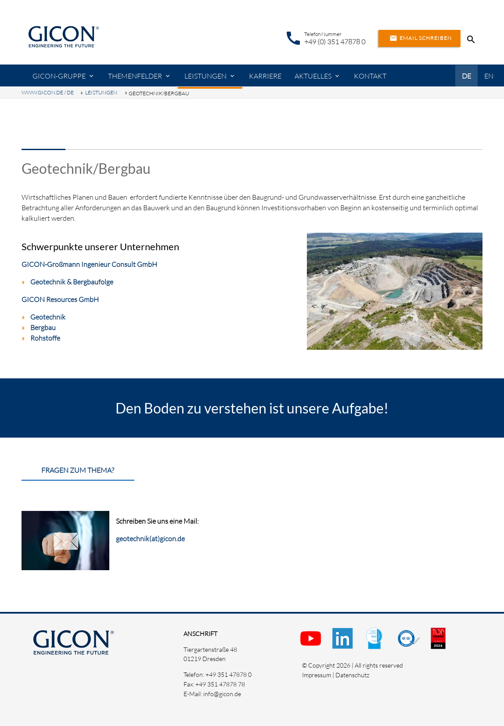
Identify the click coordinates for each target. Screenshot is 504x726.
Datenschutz (352, 675)
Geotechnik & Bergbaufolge (71, 281)
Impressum (316, 675)
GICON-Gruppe (59, 76)
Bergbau (43, 327)
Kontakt (370, 76)
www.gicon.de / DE (48, 92)
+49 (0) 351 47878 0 (334, 41)
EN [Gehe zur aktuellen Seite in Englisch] (488, 76)
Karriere (265, 76)
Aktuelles (313, 76)
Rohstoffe (45, 338)
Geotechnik (47, 317)
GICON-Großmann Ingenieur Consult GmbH (89, 264)
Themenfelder (135, 76)
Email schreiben (419, 38)
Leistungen (205, 76)
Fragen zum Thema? (77, 470)
